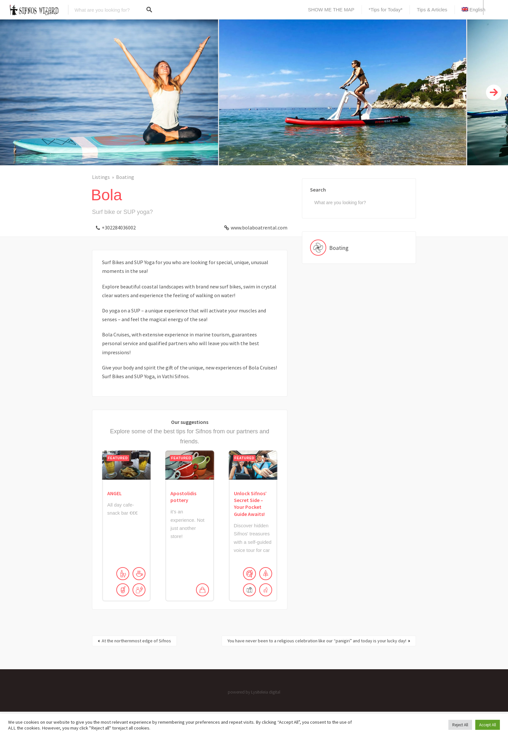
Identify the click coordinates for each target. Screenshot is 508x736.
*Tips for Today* (386, 9)
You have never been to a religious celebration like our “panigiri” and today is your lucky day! (316, 641)
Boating (125, 177)
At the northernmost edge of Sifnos (136, 641)
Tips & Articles (432, 9)
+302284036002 (119, 227)
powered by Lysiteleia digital (254, 692)
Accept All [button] (487, 725)
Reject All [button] (460, 725)
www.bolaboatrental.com (259, 227)
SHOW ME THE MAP (331, 9)
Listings (101, 177)
